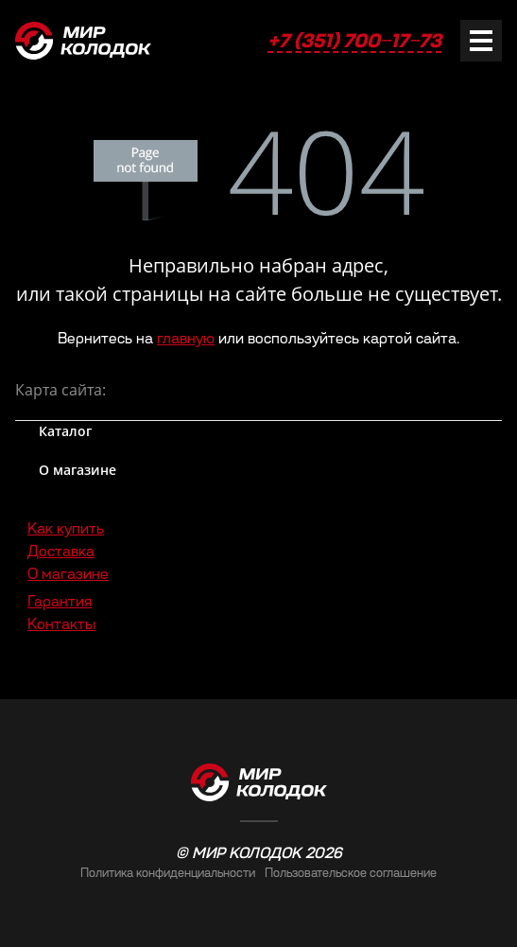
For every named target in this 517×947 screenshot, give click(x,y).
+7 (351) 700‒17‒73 (354, 40)
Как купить (65, 528)
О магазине (68, 574)
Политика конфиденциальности (167, 873)
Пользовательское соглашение (351, 873)
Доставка (61, 551)
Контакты (61, 624)
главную (186, 338)
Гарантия (59, 601)
